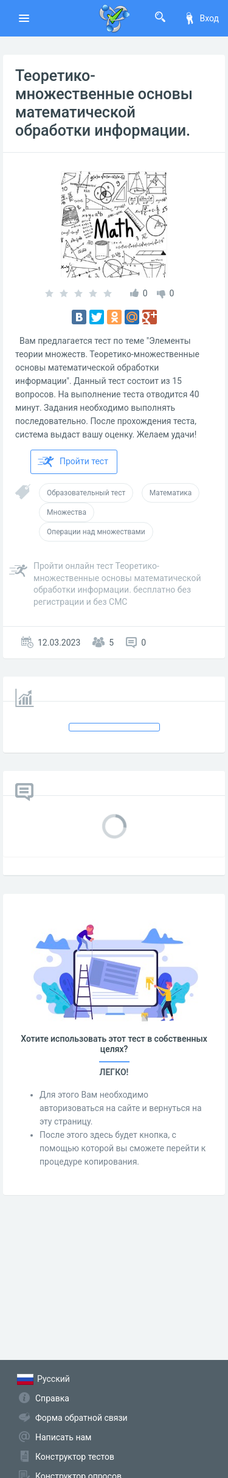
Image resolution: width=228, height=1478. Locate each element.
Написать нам (63, 1437)
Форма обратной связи (81, 1418)
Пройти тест (73, 462)
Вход (201, 18)
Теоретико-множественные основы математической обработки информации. (104, 103)
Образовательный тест (86, 493)
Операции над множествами (96, 532)
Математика (171, 493)
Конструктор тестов (74, 1457)
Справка (52, 1398)
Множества (66, 512)
